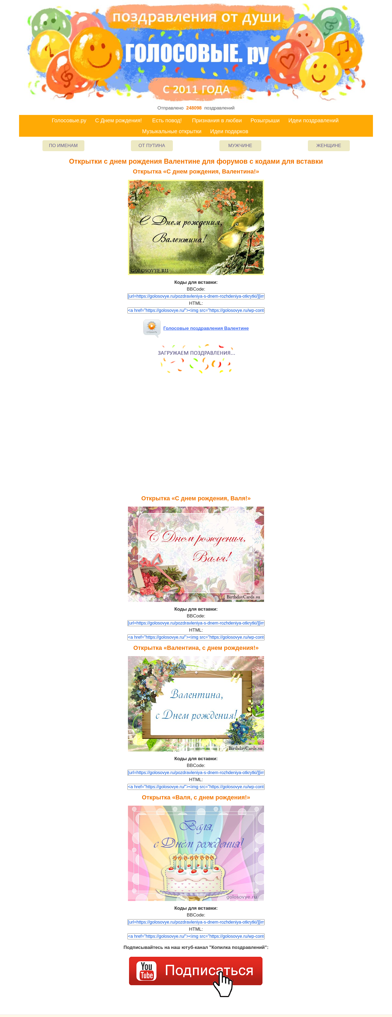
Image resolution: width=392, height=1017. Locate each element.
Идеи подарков (229, 131)
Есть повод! (167, 120)
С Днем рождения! (118, 120)
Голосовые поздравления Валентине (196, 328)
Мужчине (240, 145)
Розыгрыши (265, 120)
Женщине (328, 145)
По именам (63, 145)
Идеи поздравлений (313, 120)
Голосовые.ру (69, 120)
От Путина (152, 145)
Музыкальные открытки (171, 131)
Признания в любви (217, 120)
